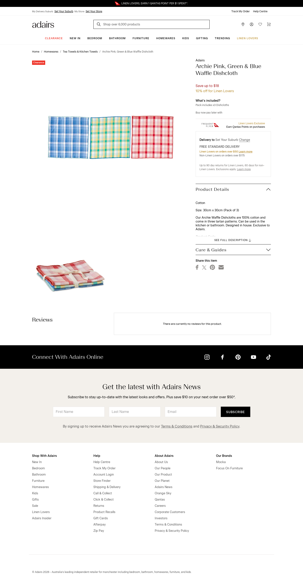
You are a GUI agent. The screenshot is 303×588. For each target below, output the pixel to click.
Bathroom (117, 38)
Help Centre (260, 11)
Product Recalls (104, 512)
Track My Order (240, 11)
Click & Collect (103, 499)
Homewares (165, 38)
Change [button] (244, 140)
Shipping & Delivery (107, 487)
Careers (160, 506)
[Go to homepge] (43, 24)
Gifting (202, 38)
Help (96, 456)
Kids (185, 38)
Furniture (141, 38)
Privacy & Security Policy (219, 426)
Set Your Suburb (63, 11)
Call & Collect (102, 493)
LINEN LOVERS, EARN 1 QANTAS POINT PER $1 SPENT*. (154, 3)
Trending (222, 38)
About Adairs (164, 456)
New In (75, 38)
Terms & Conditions (176, 426)
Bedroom (94, 38)
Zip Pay (98, 531)
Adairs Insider (41, 518)
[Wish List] (260, 24)
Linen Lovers (247, 38)
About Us (161, 462)
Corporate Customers (170, 512)
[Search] (99, 25)
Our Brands (224, 456)
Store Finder (102, 481)
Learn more (245, 151)
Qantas (160, 499)
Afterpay (99, 524)
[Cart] (269, 24)
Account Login (103, 474)
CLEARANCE (54, 38)
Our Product (163, 474)
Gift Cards (100, 518)
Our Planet (162, 481)
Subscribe (235, 412)
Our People (162, 468)
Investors (161, 518)
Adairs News (163, 487)
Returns (98, 506)
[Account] (251, 24)
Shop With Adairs (44, 456)
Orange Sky (163, 493)
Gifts (35, 499)
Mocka (221, 462)
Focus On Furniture (229, 468)
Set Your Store (94, 11)
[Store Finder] (243, 24)
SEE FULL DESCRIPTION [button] (233, 240)
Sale (35, 506)
